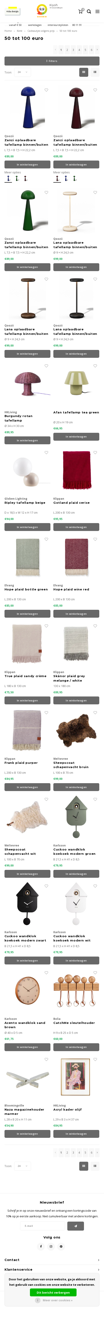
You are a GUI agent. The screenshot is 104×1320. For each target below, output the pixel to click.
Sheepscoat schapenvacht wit (20, 852)
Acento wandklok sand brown (25, 1025)
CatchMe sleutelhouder (74, 1023)
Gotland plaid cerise (71, 502)
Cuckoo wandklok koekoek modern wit (72, 938)
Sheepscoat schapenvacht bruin (71, 765)
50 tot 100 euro (68, 30)
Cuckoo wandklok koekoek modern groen (74, 852)
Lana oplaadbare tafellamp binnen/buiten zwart (75, 331)
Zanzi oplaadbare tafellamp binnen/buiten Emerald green (26, 245)
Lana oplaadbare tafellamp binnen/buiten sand (75, 245)
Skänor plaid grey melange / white (69, 678)
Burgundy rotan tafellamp (19, 418)
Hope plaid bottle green (26, 589)
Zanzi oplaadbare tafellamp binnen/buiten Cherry (75, 142)
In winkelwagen (27, 164)
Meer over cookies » (58, 1300)
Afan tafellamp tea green (76, 412)
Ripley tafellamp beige (25, 502)
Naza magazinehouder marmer (24, 1112)
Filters (52, 61)
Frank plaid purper (21, 762)
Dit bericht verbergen (53, 1293)
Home (8, 30)
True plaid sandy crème (26, 676)
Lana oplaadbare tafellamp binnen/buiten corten (26, 331)
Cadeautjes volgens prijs (40, 30)
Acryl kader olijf (67, 1109)
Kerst (19, 30)
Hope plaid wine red (71, 589)
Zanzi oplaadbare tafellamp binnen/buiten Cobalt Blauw (26, 142)
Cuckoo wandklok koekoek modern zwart (25, 938)
